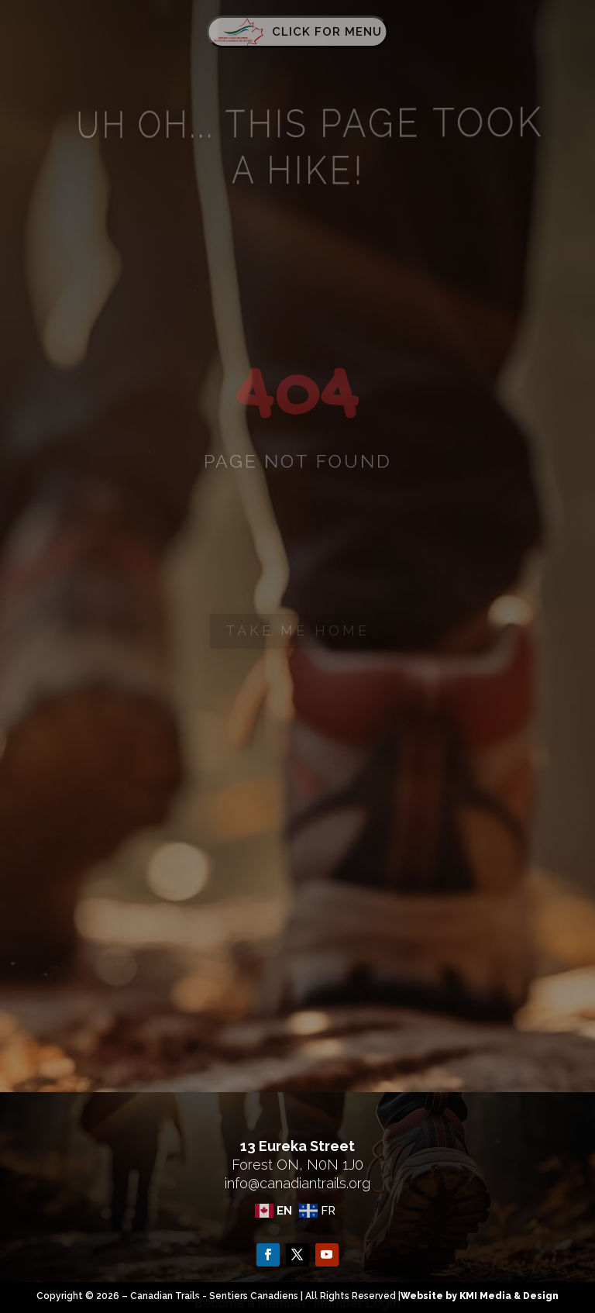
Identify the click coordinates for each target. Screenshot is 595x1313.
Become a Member (250, 1303)
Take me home (297, 630)
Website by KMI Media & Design (480, 1296)
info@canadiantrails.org (297, 1183)
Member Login (357, 1303)
